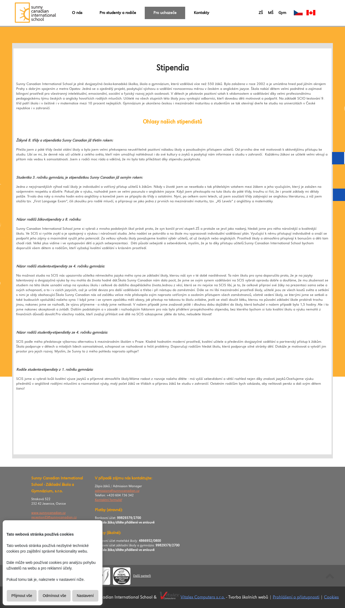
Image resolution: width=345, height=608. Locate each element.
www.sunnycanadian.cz (48, 513)
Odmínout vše (54, 595)
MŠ (270, 13)
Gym (282, 13)
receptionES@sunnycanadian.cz (54, 517)
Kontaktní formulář (108, 500)
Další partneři (142, 576)
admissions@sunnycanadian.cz (117, 491)
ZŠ (261, 13)
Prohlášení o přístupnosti (296, 597)
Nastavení (85, 595)
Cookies (331, 597)
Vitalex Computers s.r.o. (203, 597)
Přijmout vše (21, 595)
